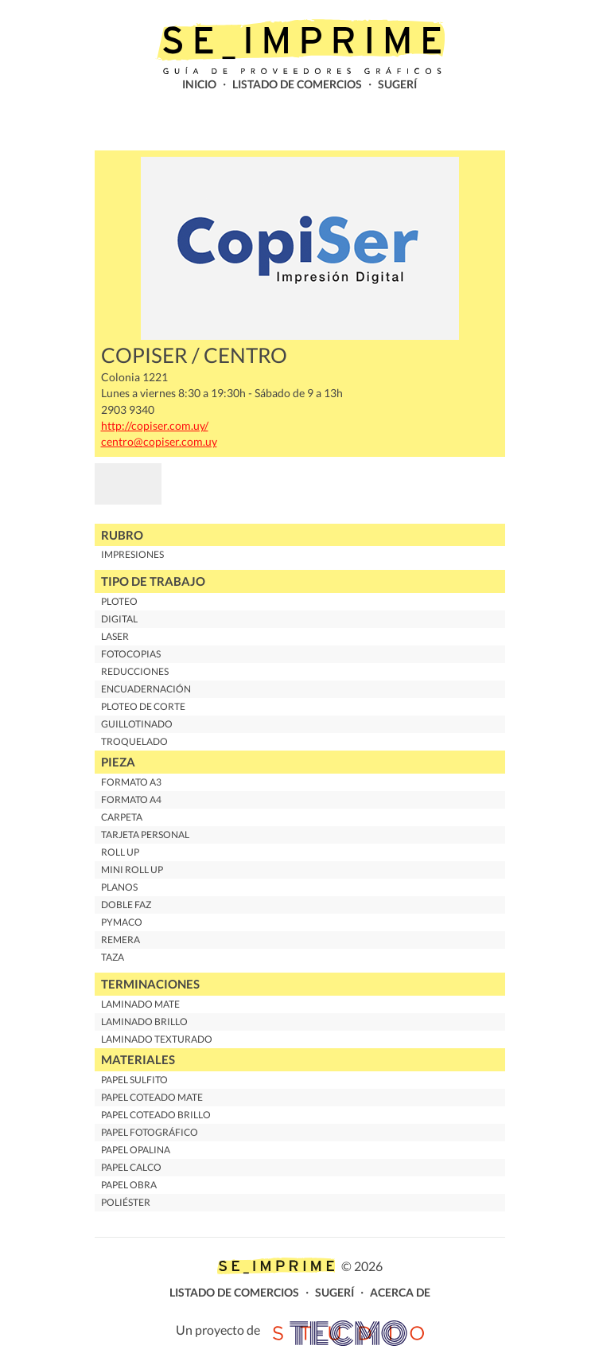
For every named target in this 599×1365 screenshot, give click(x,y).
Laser (115, 636)
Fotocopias (131, 654)
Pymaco (121, 922)
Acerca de (400, 1292)
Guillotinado (137, 724)
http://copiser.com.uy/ (154, 425)
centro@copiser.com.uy (159, 441)
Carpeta (121, 817)
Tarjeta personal (145, 834)
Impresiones (132, 554)
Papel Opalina (135, 1150)
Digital (119, 619)
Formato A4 (131, 799)
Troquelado (134, 741)
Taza (112, 957)
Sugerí (397, 84)
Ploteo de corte (143, 706)
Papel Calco (131, 1167)
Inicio (199, 84)
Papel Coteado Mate (152, 1097)
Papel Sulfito (134, 1080)
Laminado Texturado (156, 1039)
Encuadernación (146, 689)
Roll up (120, 852)
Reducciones (135, 671)
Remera (120, 940)
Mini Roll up (132, 870)
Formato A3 (131, 782)
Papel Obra (129, 1185)
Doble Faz (126, 905)
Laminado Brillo (144, 1022)
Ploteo (119, 601)
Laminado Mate (140, 1004)
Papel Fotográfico (149, 1132)
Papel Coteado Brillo (156, 1115)
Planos (119, 887)
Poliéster (125, 1202)
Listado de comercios (297, 84)
